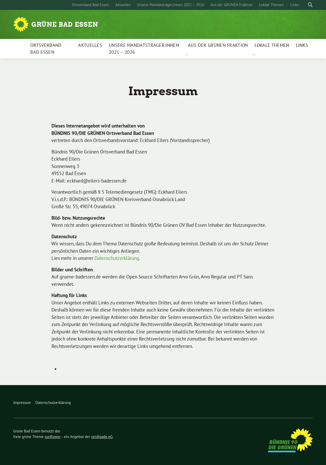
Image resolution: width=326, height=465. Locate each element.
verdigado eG (102, 436)
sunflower (53, 436)
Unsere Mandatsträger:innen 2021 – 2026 (170, 4)
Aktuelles (122, 4)
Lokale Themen (271, 4)
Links (294, 4)
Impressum (22, 402)
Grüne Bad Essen (64, 24)
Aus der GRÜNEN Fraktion (231, 4)
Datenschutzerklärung (116, 258)
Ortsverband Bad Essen (90, 4)
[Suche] (305, 5)
